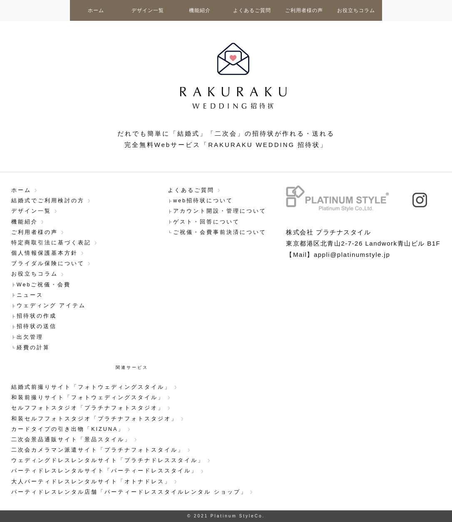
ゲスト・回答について (206, 222)
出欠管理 (30, 337)
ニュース (30, 295)
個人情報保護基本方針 (44, 253)
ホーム (96, 10)
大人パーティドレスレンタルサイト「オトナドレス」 (91, 482)
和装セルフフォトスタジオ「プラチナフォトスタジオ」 (94, 419)
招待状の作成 (37, 316)
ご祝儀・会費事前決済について (219, 232)
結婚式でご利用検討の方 (47, 201)
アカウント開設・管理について (219, 211)
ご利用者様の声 (304, 10)
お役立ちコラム (356, 10)
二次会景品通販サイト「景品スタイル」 (71, 439)
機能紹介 (200, 10)
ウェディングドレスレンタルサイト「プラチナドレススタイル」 (107, 460)
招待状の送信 (37, 326)
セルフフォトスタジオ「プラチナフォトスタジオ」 (87, 408)
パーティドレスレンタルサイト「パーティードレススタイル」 (104, 471)
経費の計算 (33, 347)
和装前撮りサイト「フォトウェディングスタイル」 (87, 397)
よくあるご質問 (252, 10)
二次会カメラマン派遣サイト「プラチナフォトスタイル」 (97, 450)
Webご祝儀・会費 (44, 285)
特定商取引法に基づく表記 (51, 243)
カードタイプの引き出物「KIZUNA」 (67, 429)
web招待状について (203, 201)
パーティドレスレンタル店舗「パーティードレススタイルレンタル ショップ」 (129, 492)
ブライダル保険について (47, 263)
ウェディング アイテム (51, 305)
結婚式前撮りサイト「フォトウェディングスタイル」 (91, 387)
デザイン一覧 (148, 10)
